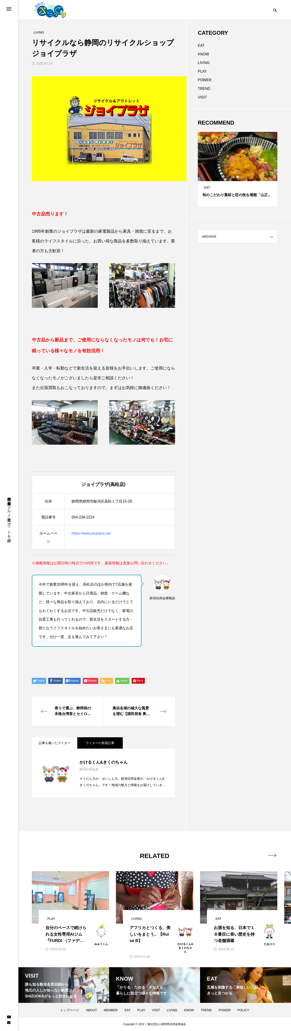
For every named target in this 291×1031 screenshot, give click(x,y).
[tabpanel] (237, 169)
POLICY (243, 1010)
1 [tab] (233, 177)
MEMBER (111, 1010)
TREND (204, 89)
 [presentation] (272, 855)
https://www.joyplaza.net (91, 533)
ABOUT (91, 1010)
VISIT (202, 97)
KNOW (203, 54)
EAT (201, 45)
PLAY (202, 71)
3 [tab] (242, 177)
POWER (204, 80)
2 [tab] (237, 177)
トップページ (69, 1010)
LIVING (204, 63)
